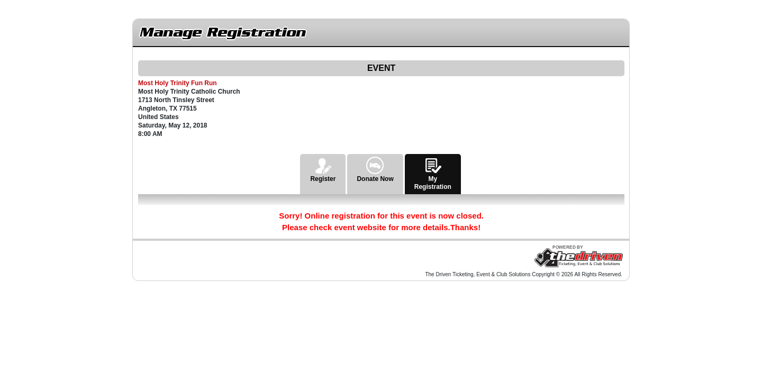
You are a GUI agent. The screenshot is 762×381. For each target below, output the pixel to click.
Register (323, 168)
